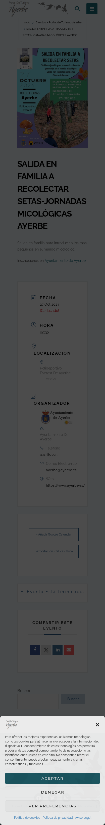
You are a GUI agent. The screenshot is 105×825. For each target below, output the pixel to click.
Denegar (52, 792)
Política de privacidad (58, 817)
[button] (97, 724)
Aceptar (52, 778)
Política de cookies (27, 817)
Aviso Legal (83, 817)
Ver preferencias (52, 806)
